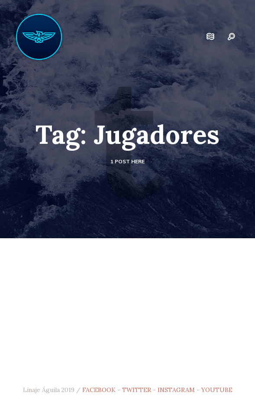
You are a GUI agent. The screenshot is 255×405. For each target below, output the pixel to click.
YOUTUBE (216, 390)
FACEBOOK (99, 390)
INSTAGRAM (176, 390)
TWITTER (136, 390)
